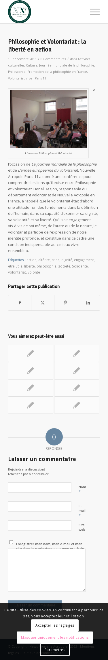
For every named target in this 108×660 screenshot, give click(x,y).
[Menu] (92, 11)
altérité (44, 259)
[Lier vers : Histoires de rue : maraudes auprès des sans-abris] (76, 353)
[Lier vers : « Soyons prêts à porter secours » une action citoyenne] (30, 405)
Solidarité (80, 266)
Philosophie (17, 72)
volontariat (17, 272)
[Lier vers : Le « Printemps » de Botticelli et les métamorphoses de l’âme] (30, 388)
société (64, 266)
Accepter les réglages (54, 625)
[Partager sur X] (42, 302)
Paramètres (55, 649)
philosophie (46, 266)
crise (56, 259)
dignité (66, 259)
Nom (82, 489)
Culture (31, 65)
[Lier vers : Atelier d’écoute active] (76, 370)
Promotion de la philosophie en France (57, 72)
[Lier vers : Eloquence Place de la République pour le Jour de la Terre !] (30, 370)
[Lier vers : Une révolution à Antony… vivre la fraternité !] (76, 388)
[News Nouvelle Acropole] (45, 11)
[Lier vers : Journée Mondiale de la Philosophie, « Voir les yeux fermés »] (76, 405)
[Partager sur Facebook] (19, 302)
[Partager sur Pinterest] (65, 302)
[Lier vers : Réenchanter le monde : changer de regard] (30, 353)
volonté (34, 272)
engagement (84, 259)
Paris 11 (40, 78)
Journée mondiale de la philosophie (66, 65)
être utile (15, 266)
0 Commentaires (53, 59)
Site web (82, 527)
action (31, 259)
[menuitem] (92, 11)
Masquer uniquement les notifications (55, 637)
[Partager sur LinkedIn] (88, 302)
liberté (29, 266)
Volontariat (16, 78)
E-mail (82, 511)
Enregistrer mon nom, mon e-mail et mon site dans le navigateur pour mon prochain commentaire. (50, 548)
